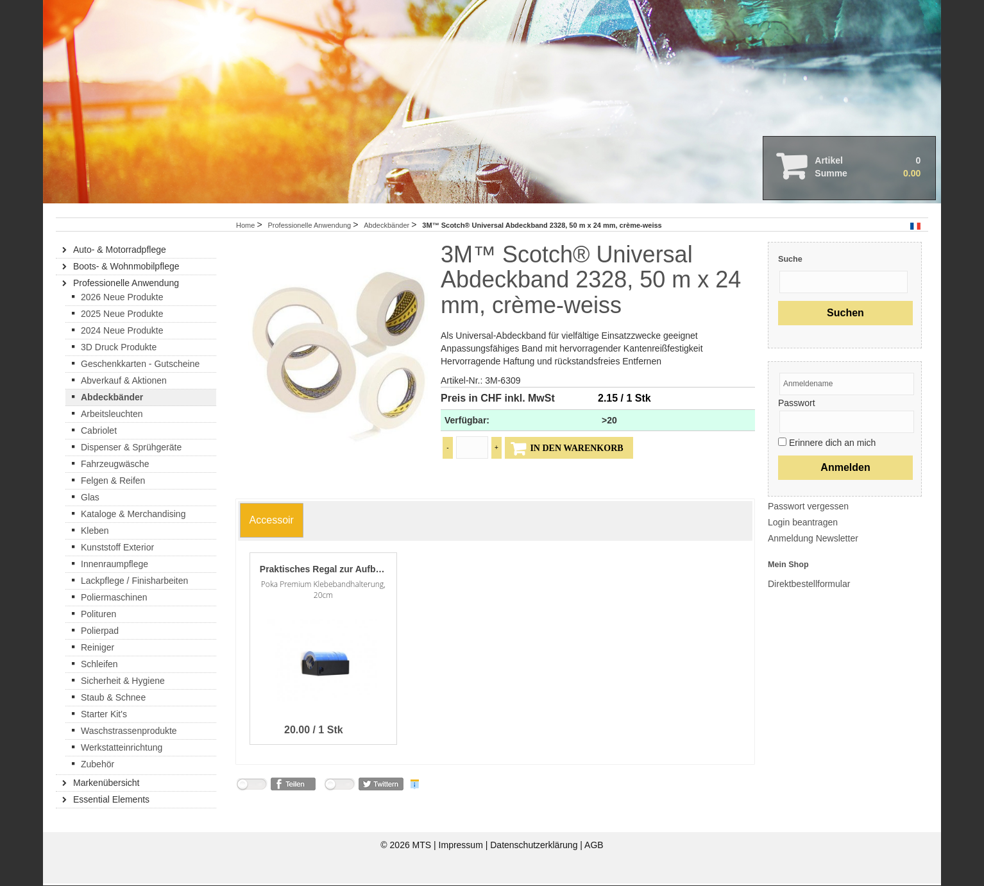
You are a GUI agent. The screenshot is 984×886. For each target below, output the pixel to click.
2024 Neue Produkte (122, 332)
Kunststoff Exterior (117, 549)
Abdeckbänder (387, 227)
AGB (594, 847)
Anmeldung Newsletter (813, 540)
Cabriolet (99, 432)
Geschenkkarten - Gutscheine (140, 366)
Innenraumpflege (114, 566)
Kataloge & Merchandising (133, 516)
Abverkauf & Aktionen (124, 382)
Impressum (462, 847)
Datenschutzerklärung (535, 847)
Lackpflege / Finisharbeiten (134, 582)
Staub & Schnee (113, 699)
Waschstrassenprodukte (129, 733)
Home (245, 227)
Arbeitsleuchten (112, 416)
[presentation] (272, 519)
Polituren (98, 616)
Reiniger (97, 649)
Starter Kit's (104, 716)
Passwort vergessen (808, 508)
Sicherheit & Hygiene (123, 682)
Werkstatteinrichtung (121, 749)
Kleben (95, 532)
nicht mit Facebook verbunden (251, 789)
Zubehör (97, 766)
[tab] (271, 523)
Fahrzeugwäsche (115, 466)
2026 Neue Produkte (122, 299)
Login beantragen (803, 524)
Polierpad (100, 632)
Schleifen (99, 666)
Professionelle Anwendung (310, 227)
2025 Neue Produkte (122, 316)
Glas (90, 499)
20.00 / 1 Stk (313, 731)
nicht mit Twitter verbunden (339, 789)
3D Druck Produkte (119, 349)
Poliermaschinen (114, 599)
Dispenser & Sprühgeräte (131, 449)
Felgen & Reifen (113, 482)
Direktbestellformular (809, 586)
